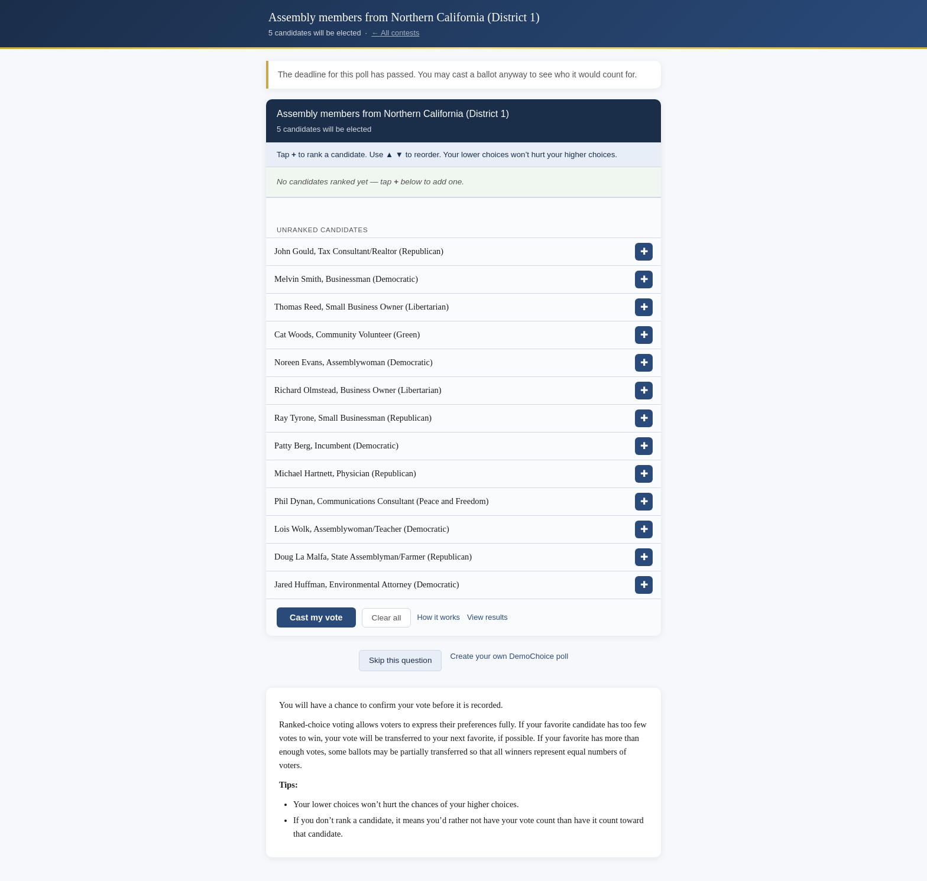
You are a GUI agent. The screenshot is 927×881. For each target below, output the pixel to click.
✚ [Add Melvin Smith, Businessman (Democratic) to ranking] (644, 279)
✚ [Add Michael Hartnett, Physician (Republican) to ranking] (644, 474)
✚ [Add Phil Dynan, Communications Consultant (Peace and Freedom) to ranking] (644, 501)
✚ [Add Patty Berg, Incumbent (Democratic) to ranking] (644, 446)
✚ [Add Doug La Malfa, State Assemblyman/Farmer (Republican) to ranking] (644, 557)
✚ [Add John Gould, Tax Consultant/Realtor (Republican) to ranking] (644, 251)
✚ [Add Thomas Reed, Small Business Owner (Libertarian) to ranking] (644, 307)
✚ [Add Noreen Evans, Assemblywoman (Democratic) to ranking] (644, 362)
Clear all (386, 617)
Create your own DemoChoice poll (509, 656)
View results (487, 617)
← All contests (395, 32)
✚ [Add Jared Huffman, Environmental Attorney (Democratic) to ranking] (644, 585)
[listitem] (463, 252)
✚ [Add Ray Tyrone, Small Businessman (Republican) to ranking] (644, 418)
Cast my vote (316, 617)
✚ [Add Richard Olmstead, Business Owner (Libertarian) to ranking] (644, 390)
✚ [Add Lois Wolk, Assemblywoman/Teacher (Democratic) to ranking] (644, 529)
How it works (438, 617)
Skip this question (400, 660)
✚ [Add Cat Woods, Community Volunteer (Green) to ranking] (644, 335)
